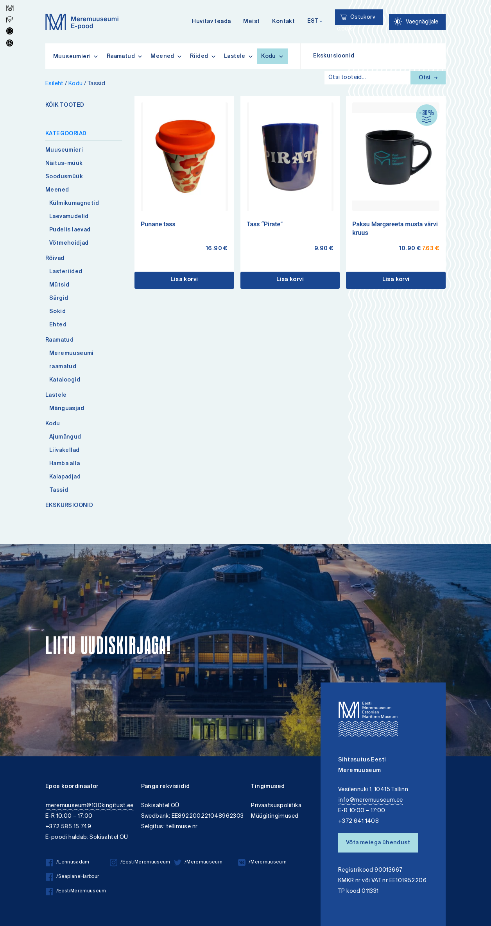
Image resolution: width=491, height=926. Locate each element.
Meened (166, 56)
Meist (251, 22)
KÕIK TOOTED (64, 105)
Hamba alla (64, 464)
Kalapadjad (65, 477)
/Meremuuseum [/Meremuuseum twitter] (198, 862)
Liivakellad (64, 451)
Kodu (272, 56)
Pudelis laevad (70, 230)
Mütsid (59, 285)
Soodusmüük (64, 177)
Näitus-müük (63, 164)
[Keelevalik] (315, 21)
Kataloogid (64, 380)
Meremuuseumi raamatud (71, 360)
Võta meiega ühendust (378, 843)
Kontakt (283, 22)
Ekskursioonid (333, 56)
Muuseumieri (64, 150)
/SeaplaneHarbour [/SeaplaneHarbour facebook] (72, 877)
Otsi (428, 78)
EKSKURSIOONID (69, 506)
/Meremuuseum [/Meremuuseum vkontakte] (262, 862)
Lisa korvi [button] (184, 280)
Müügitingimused (274, 816)
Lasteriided (65, 272)
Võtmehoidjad (69, 243)
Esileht (54, 84)
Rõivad (54, 259)
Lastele (238, 56)
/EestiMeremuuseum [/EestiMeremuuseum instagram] (140, 862)
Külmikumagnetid (74, 204)
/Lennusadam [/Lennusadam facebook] (68, 862)
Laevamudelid (69, 217)
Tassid (58, 490)
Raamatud (125, 56)
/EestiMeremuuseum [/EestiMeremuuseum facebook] (76, 891)
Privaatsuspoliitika (276, 806)
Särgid (58, 299)
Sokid (57, 312)
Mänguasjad (66, 409)
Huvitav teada (211, 22)
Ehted (57, 325)
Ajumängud (65, 437)
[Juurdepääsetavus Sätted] (417, 22)
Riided (203, 56)
